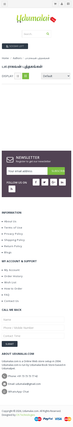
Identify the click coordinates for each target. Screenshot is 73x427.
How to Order (12, 288)
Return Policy (12, 246)
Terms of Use (12, 227)
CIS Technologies (25, 415)
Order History (12, 276)
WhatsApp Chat (18, 391)
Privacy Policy (12, 233)
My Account (11, 270)
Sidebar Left (15, 46)
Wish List (9, 282)
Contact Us (10, 301)
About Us (9, 221)
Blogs (7, 252)
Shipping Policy (13, 240)
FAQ (6, 294)
